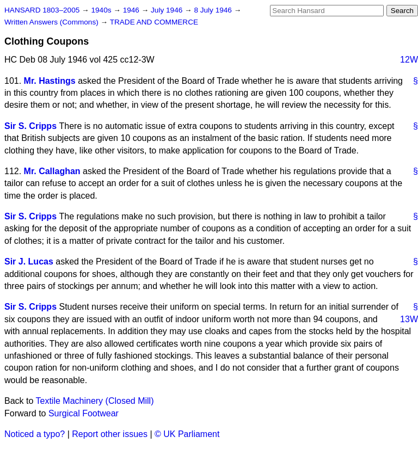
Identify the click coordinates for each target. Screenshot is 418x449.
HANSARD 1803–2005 (41, 10)
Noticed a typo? (34, 434)
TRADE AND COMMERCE (154, 22)
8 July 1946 (213, 10)
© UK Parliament (187, 434)
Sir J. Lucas (28, 261)
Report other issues (109, 434)
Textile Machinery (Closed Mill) (95, 400)
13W (409, 319)
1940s (102, 10)
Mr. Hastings (50, 80)
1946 (132, 10)
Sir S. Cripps (30, 126)
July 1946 (168, 10)
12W (409, 59)
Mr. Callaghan (52, 171)
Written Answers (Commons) (52, 22)
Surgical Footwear (83, 413)
